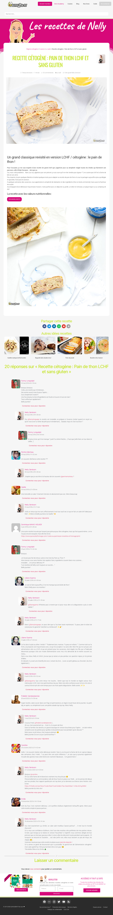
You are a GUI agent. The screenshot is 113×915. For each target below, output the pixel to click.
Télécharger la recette (14, 199)
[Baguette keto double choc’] (43, 345)
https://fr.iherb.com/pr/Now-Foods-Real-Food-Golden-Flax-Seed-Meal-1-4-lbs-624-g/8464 (55, 786)
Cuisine (70, 4)
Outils (95, 4)
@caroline (33, 774)
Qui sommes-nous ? (45, 907)
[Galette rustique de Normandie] (16, 345)
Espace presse (97, 907)
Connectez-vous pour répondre (33, 406)
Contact (105, 907)
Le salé (48, 49)
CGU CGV (66, 909)
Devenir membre (45, 4)
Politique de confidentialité (55, 909)
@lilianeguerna (33, 605)
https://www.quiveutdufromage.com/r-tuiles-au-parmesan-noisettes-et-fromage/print (50, 536)
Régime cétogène (32, 49)
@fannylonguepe (33, 419)
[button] (44, 326)
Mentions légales (72, 907)
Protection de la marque (59, 907)
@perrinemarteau (67, 476)
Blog (77, 4)
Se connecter (105, 4)
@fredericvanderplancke (43, 723)
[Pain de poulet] (70, 345)
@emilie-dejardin (66, 842)
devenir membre (92, 890)
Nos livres (86, 4)
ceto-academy (59, 4)
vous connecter (35, 869)
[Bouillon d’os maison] (96, 345)
